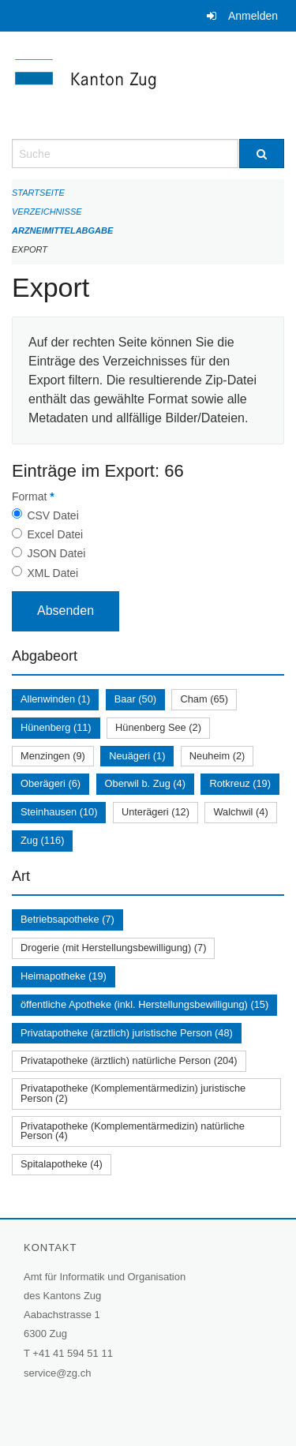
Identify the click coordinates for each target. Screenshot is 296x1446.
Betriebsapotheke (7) (67, 919)
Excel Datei (55, 534)
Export (29, 249)
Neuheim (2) (217, 756)
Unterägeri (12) (155, 812)
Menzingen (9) (53, 756)
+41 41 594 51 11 (72, 1353)
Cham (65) (203, 699)
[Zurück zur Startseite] (148, 85)
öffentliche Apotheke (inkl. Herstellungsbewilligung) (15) (144, 1004)
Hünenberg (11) (56, 727)
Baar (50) (135, 699)
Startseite (38, 192)
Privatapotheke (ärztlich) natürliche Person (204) (129, 1060)
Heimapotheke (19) (64, 976)
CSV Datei (52, 515)
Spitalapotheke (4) (62, 1164)
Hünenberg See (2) (158, 727)
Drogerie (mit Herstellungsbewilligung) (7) (113, 947)
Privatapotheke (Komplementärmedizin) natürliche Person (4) (133, 1131)
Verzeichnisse (47, 211)
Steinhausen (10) (59, 812)
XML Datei (52, 573)
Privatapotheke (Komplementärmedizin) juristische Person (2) (133, 1093)
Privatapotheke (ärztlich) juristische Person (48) (127, 1033)
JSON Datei (56, 553)
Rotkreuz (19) (240, 783)
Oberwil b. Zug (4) (145, 783)
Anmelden (253, 15)
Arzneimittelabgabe (62, 230)
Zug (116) (42, 840)
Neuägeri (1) (137, 756)
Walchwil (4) (240, 812)
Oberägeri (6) (51, 783)
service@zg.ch (57, 1373)
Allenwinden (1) (55, 699)
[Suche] (262, 153)
